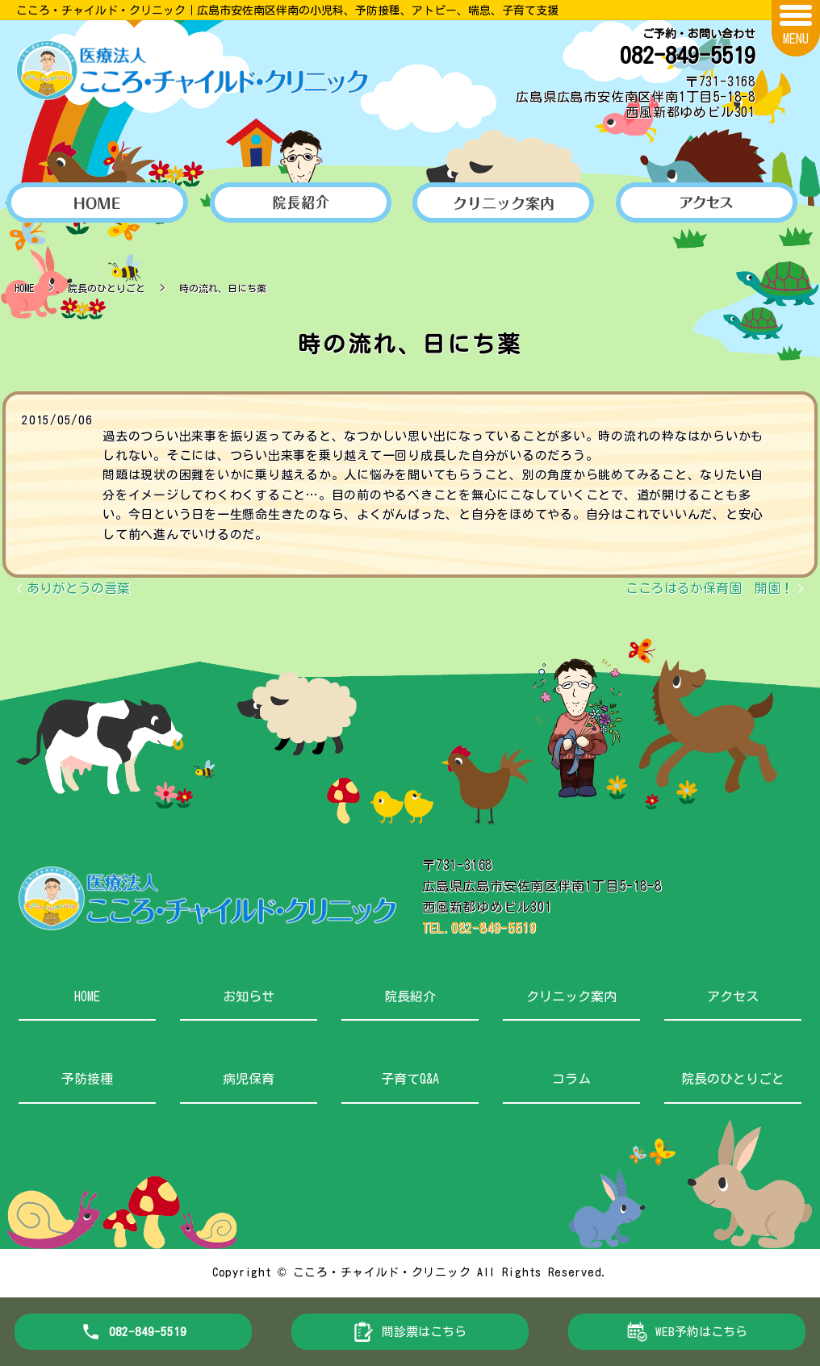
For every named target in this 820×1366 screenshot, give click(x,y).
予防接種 (87, 1078)
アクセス (733, 996)
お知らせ (248, 996)
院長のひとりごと (106, 288)
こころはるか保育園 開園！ (709, 588)
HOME (24, 288)
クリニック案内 (571, 996)
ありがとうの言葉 (78, 588)
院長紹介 (410, 996)
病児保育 (248, 1078)
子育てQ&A (410, 1078)
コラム (571, 1078)
